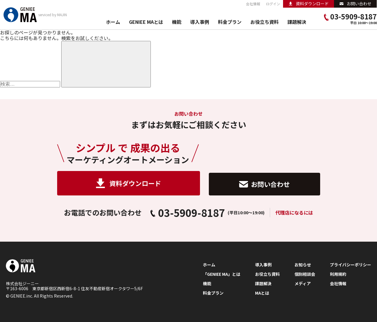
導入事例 (199, 22)
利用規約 (338, 274)
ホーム (113, 22)
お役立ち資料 (264, 22)
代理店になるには (294, 212)
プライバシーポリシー (350, 264)
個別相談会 (305, 274)
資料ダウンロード (128, 183)
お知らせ (303, 264)
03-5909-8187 (350, 16)
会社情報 (253, 4)
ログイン (273, 4)
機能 (176, 22)
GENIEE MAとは (146, 22)
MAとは (262, 293)
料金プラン (230, 22)
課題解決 (296, 22)
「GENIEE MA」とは (221, 274)
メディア (303, 283)
